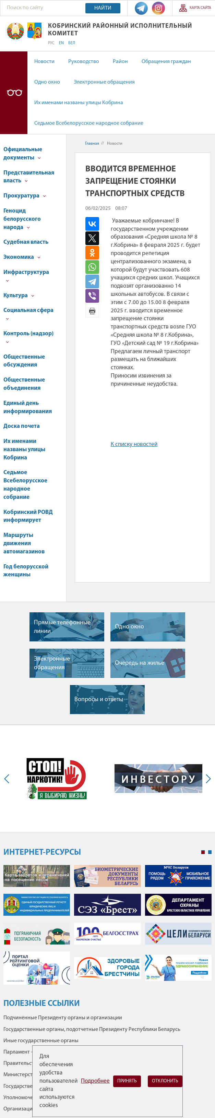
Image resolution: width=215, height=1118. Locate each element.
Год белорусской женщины (25, 571)
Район (120, 61)
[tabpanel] (107, 928)
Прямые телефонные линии (62, 627)
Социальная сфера (28, 314)
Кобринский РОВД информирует (28, 516)
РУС (51, 43)
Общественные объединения (24, 384)
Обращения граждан (166, 61)
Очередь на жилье (139, 663)
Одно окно (47, 82)
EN (61, 43)
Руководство (83, 61)
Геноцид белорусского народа (22, 219)
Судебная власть (25, 242)
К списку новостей (134, 444)
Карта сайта (200, 8)
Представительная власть (28, 177)
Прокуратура (24, 196)
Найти (102, 8)
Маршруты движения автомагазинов (24, 543)
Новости (44, 61)
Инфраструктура (26, 275)
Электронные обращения (104, 82)
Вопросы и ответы (98, 699)
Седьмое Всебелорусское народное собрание (88, 123)
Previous (8, 778)
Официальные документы (22, 154)
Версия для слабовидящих (13, 92)
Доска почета (21, 426)
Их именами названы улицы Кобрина (78, 103)
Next (207, 778)
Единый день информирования (27, 407)
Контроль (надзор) (28, 337)
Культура (18, 296)
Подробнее (95, 1081)
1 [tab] (203, 852)
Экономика (21, 257)
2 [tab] (210, 852)
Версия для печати (92, 310)
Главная (92, 144)
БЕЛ (71, 43)
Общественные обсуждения (24, 361)
